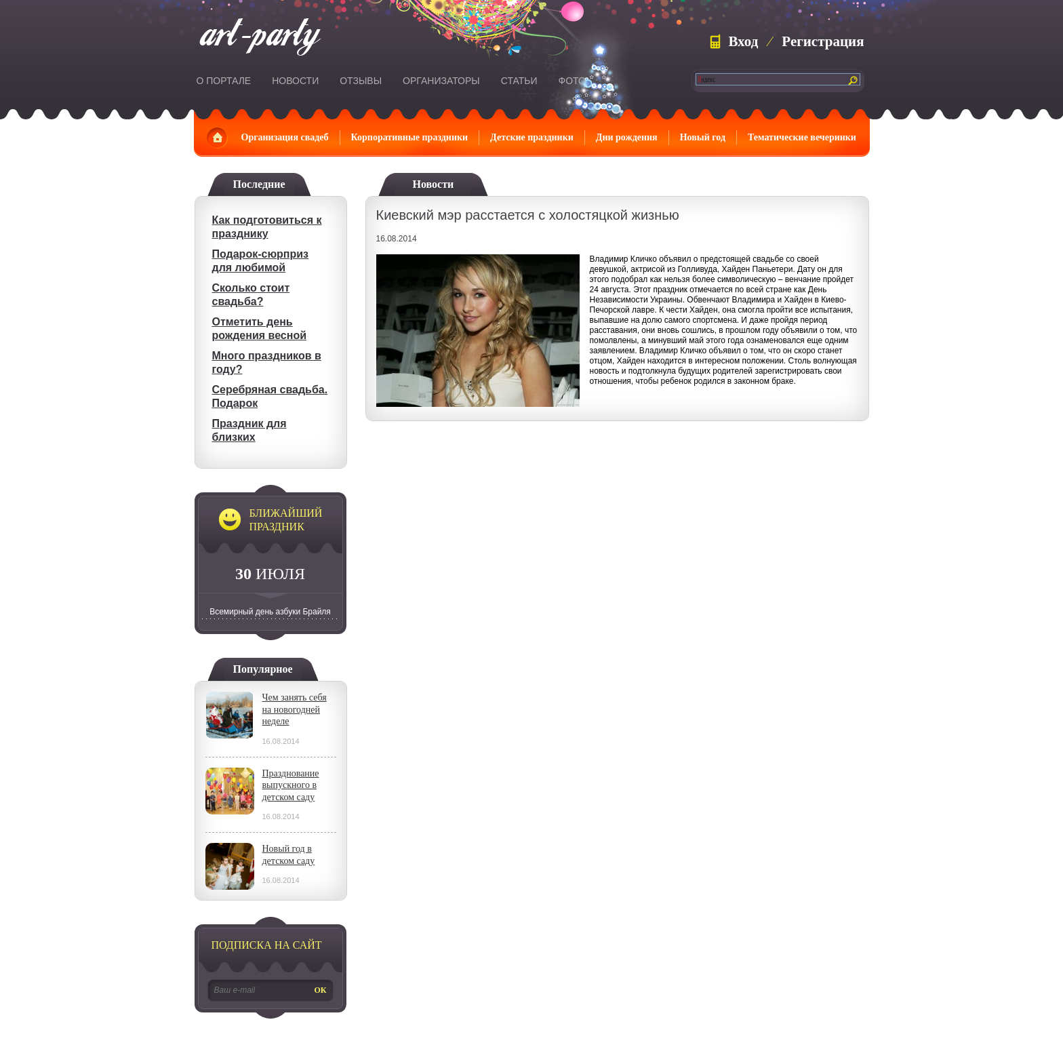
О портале (224, 80)
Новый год (702, 137)
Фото (572, 80)
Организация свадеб (285, 137)
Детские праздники (532, 137)
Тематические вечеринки (802, 137)
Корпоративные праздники (409, 137)
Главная (217, 137)
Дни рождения (627, 137)
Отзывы (361, 80)
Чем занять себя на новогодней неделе (294, 709)
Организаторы (441, 80)
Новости (295, 80)
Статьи (519, 80)
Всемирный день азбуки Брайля (270, 611)
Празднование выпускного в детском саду (290, 785)
